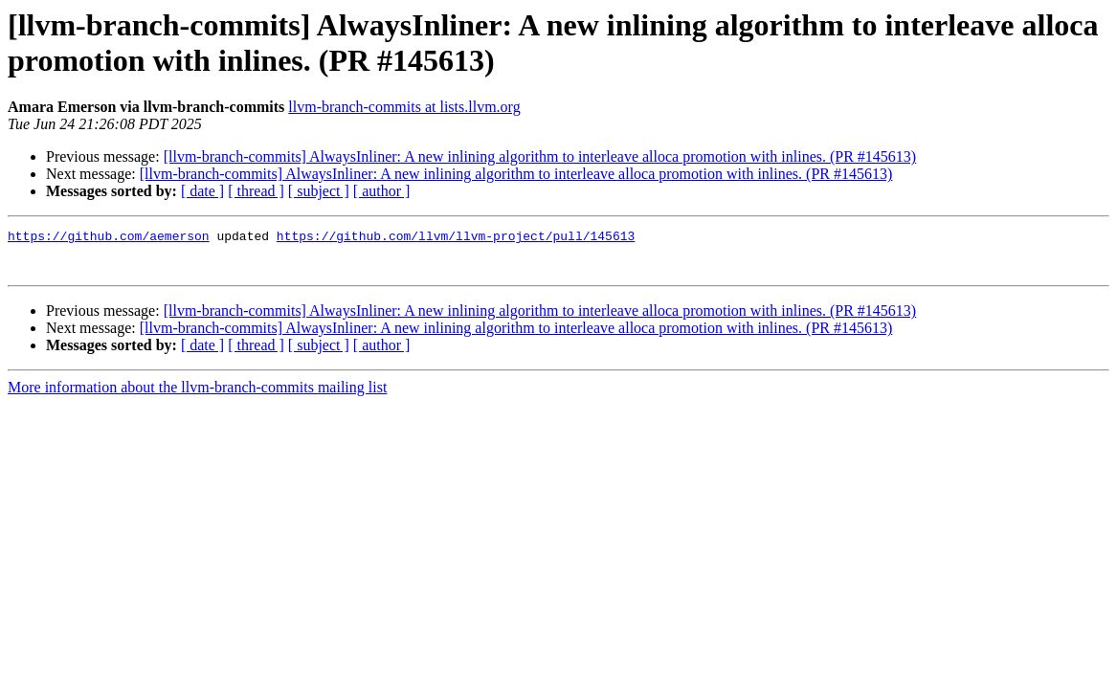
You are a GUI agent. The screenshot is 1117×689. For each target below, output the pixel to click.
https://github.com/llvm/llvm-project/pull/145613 (456, 238)
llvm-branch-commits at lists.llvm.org (404, 107)
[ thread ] (256, 191)
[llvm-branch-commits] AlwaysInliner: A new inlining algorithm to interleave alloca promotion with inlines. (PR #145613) (540, 156)
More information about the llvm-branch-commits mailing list (197, 396)
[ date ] (202, 191)
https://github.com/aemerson (109, 238)
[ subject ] (318, 191)
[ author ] (382, 191)
